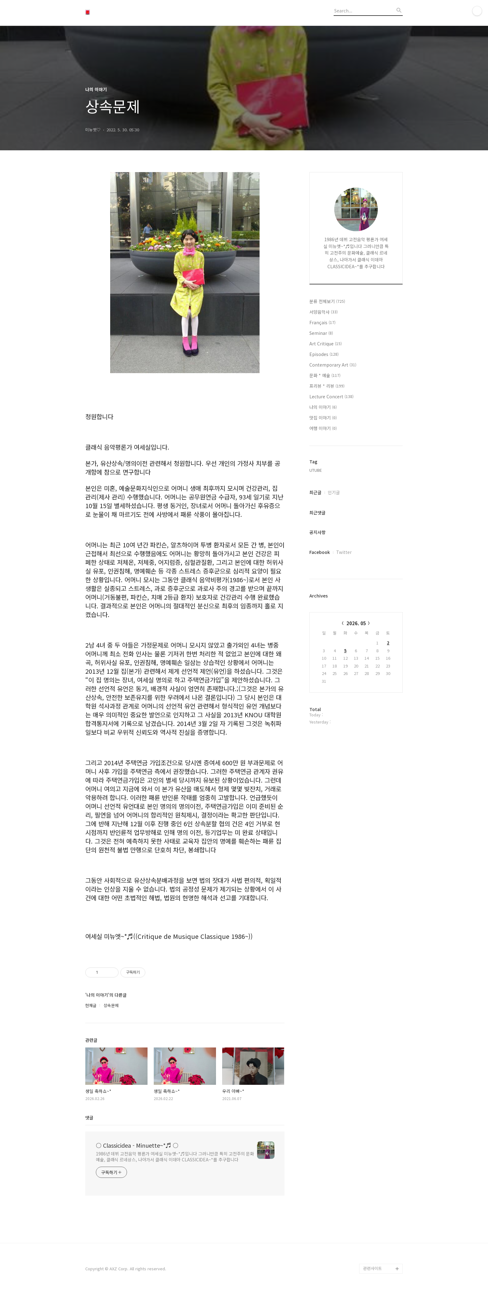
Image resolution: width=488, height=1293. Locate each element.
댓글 (89, 1117)
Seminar (321, 333)
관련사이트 (372, 1268)
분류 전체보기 (327, 301)
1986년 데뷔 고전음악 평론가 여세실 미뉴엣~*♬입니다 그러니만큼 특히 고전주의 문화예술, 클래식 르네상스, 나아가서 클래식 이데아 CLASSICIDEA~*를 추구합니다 (175, 1156)
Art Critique (325, 343)
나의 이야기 (323, 407)
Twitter (344, 552)
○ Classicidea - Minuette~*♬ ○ (137, 1145)
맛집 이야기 (323, 418)
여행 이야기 (323, 428)
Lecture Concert (331, 396)
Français (322, 322)
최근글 (315, 492)
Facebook (319, 552)
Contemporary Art (332, 365)
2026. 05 (356, 623)
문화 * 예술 (324, 375)
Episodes (324, 354)
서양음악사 (323, 312)
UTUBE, (316, 470)
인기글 (334, 492)
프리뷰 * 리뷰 (327, 386)
